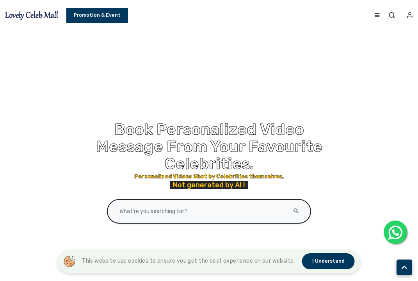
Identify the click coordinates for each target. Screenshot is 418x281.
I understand (328, 261)
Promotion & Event (97, 16)
